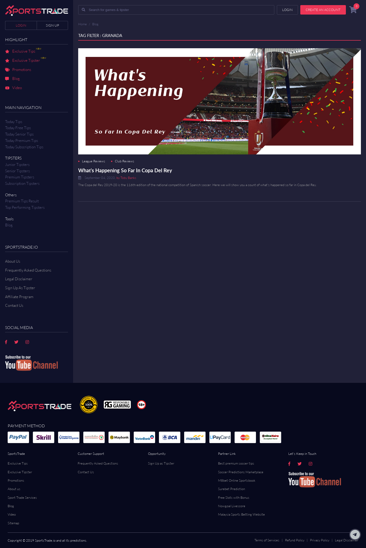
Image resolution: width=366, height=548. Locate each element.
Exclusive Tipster (25, 61)
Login (21, 25)
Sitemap (13, 523)
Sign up (52, 25)
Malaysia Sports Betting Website (241, 514)
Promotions (18, 70)
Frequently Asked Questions (28, 270)
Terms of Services (266, 540)
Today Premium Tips (21, 140)
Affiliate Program (19, 296)
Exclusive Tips (23, 52)
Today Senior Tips (19, 134)
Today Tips (13, 121)
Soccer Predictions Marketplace (240, 472)
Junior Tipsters (17, 164)
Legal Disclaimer (18, 278)
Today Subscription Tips (24, 146)
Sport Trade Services (22, 497)
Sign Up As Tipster (20, 287)
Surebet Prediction (231, 489)
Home (82, 24)
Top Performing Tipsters (25, 207)
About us (14, 489)
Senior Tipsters (17, 170)
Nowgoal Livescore (231, 506)
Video (13, 88)
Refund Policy (294, 540)
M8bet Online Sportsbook (236, 480)
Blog (12, 79)
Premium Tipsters (19, 177)
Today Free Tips (18, 127)
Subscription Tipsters (22, 183)
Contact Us (86, 472)
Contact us (14, 305)
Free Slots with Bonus (233, 497)
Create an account (323, 10)
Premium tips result (22, 201)
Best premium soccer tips (236, 463)
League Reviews (93, 161)
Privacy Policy (319, 540)
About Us (12, 261)
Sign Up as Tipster (161, 463)
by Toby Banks (126, 178)
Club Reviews (124, 161)
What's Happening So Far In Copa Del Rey (125, 170)
